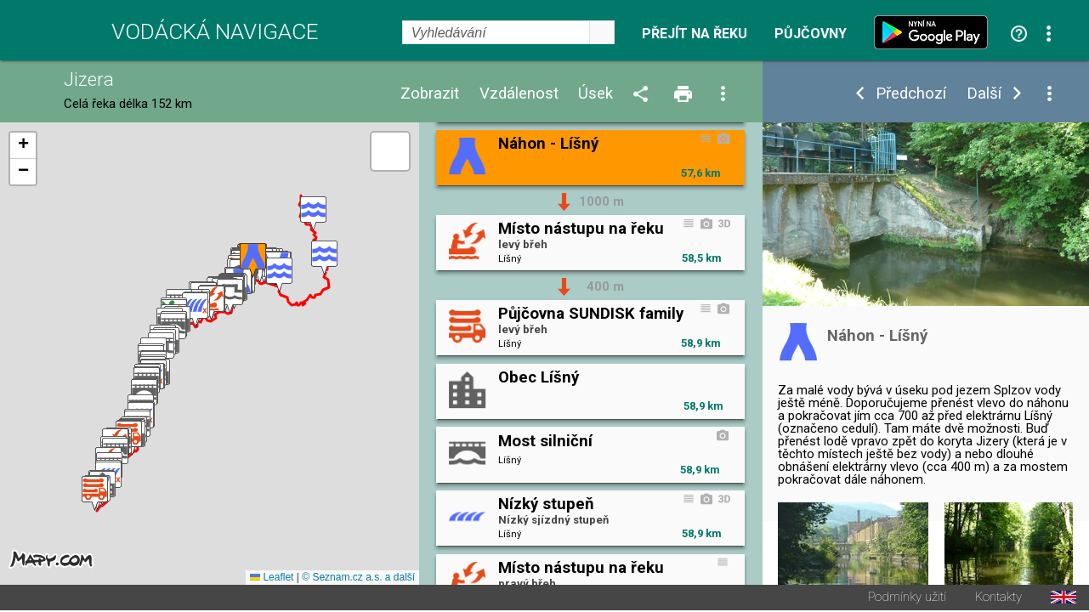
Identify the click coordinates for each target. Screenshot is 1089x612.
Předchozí (911, 94)
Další (984, 94)
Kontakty (998, 598)
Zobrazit (429, 94)
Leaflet (271, 579)
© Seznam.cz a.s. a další (358, 579)
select (602, 32)
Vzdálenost (519, 94)
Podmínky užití (907, 598)
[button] (313, 214)
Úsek (595, 94)
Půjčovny (810, 34)
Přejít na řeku (694, 34)
